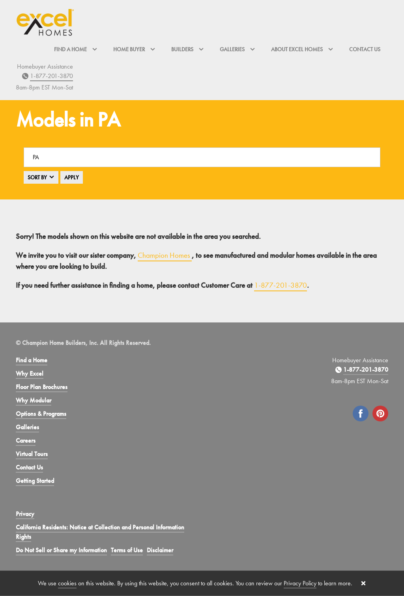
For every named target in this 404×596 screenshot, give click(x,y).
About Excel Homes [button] (302, 49)
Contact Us (364, 49)
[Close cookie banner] (363, 583)
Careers (26, 440)
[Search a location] (202, 157)
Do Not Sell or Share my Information (61, 550)
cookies (67, 583)
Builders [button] (187, 49)
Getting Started (35, 481)
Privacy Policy (300, 583)
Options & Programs (41, 414)
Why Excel (29, 373)
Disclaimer (160, 550)
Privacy (25, 514)
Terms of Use (127, 550)
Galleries (27, 427)
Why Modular (33, 400)
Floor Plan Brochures (41, 387)
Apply (71, 177)
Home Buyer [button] (134, 49)
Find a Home (31, 360)
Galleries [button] (237, 49)
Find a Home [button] (75, 49)
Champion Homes (165, 255)
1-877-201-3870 (51, 76)
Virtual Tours (32, 454)
